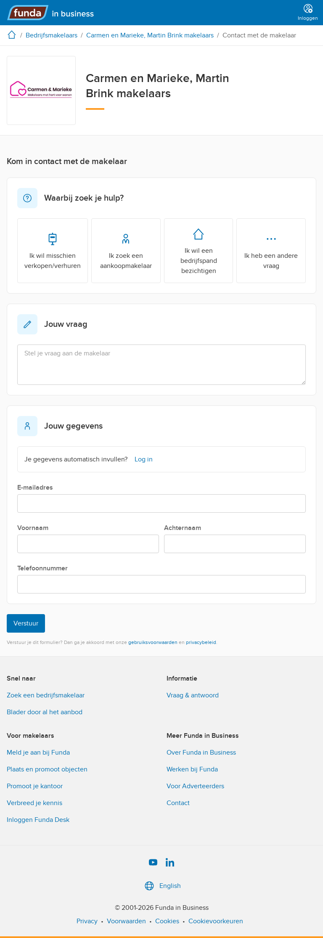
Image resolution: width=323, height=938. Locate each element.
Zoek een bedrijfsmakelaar (46, 695)
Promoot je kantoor (35, 786)
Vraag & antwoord (193, 695)
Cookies (167, 921)
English (162, 886)
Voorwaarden (126, 921)
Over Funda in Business (201, 752)
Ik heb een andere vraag (271, 250)
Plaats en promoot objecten (47, 769)
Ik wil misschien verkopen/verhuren (52, 250)
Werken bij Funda (192, 769)
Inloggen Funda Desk (38, 820)
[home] (13, 34)
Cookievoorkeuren (215, 921)
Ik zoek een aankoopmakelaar (126, 250)
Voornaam (32, 528)
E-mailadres (35, 487)
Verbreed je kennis (34, 803)
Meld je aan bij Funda (38, 752)
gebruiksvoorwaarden (152, 642)
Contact (178, 803)
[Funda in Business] (54, 12)
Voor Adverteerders (195, 786)
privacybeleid (201, 642)
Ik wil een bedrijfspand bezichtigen (198, 250)
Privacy (87, 921)
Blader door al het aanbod (44, 712)
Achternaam (182, 528)
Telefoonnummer (42, 568)
